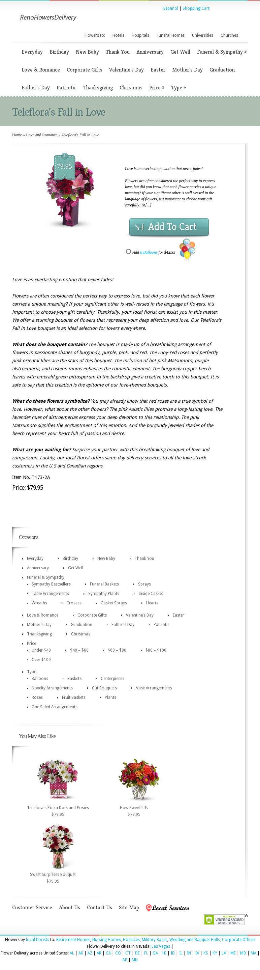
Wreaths (39, 603)
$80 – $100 (155, 650)
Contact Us (99, 907)
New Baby (87, 51)
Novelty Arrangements (52, 688)
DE (137, 953)
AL (72, 953)
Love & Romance (41, 69)
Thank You (118, 51)
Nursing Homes (106, 939)
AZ (90, 953)
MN (135, 960)
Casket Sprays (114, 603)
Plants (110, 697)
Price (156, 87)
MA (253, 953)
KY (215, 953)
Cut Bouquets (104, 688)
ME (233, 953)
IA (197, 953)
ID (173, 953)
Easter (158, 69)
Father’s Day (36, 87)
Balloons (40, 678)
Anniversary (150, 51)
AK (80, 953)
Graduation (222, 69)
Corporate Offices (238, 939)
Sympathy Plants (103, 593)
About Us (69, 907)
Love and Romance (41, 135)
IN (189, 953)
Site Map (129, 907)
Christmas (131, 87)
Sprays (144, 584)
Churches (229, 35)
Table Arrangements (50, 593)
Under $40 (41, 650)
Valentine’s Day (126, 69)
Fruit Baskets (74, 697)
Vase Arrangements (154, 688)
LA (224, 953)
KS (205, 953)
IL (181, 953)
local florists (37, 939)
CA (108, 953)
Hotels (118, 35)
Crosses (74, 603)
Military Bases (154, 939)
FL (146, 953)
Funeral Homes (171, 35)
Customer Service (32, 907)
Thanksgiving (98, 87)
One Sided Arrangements (54, 707)
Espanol (170, 8)
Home (17, 135)
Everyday (32, 51)
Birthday (59, 51)
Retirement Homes (73, 939)
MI (125, 960)
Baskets (74, 678)
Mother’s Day (187, 69)
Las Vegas (161, 946)
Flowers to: (95, 35)
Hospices (131, 939)
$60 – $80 (117, 650)
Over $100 (41, 659)
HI (164, 953)
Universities (202, 35)
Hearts (152, 603)
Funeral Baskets (104, 584)
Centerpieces (112, 678)
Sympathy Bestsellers (51, 584)
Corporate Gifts (84, 69)
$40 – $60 (79, 650)
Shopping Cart (196, 8)
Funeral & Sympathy (222, 51)
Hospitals (140, 35)
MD (243, 953)
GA (155, 953)
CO (118, 953)
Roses (37, 697)
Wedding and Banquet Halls (194, 939)
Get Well (180, 51)
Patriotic (66, 87)
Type (178, 87)
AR (99, 953)
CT (128, 953)
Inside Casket (150, 593)
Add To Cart (172, 226)
